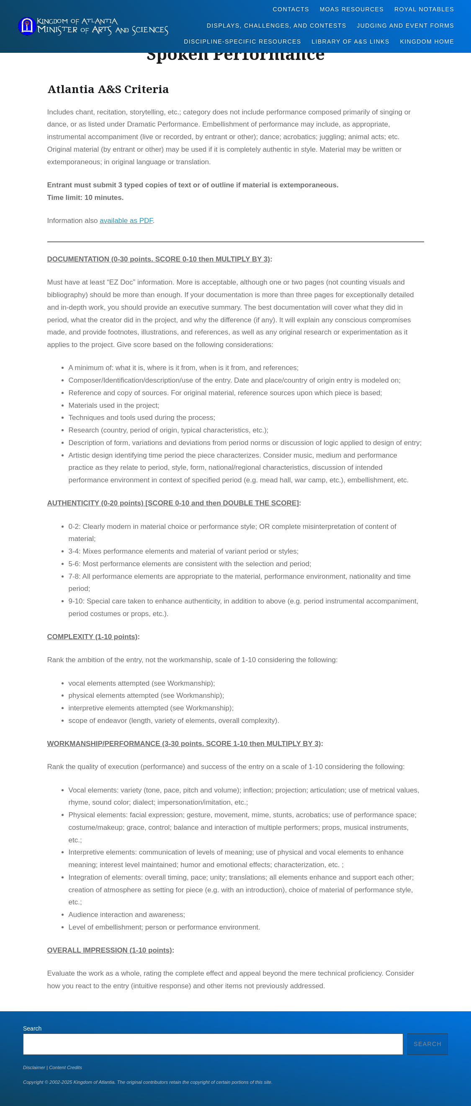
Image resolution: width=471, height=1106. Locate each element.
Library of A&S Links (350, 41)
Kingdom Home (427, 41)
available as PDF (126, 221)
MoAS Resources (352, 9)
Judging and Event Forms (405, 25)
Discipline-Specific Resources (242, 41)
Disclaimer (34, 1067)
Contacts (291, 9)
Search (32, 1028)
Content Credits (65, 1067)
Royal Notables (424, 9)
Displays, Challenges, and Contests (277, 25)
